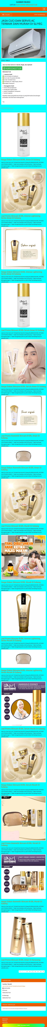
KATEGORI (6, 14)
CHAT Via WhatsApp (39, 14)
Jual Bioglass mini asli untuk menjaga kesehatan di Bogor (14, 1008)
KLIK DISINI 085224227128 (26, 5)
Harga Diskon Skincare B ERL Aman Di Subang (20, 160)
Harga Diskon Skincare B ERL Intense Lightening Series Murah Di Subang (21, 671)
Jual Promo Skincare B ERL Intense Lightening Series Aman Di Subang (20, 217)
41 (33, 971)
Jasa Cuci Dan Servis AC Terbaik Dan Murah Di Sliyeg (13, 986)
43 (38, 971)
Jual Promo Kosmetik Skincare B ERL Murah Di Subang (20, 844)
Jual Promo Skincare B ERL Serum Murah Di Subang (23, 729)
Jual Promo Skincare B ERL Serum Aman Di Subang (22, 330)
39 (27, 971)
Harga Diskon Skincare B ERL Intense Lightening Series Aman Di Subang (21, 273)
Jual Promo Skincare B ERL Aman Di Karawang (20, 960)
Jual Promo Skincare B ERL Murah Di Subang (20, 526)
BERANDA (5, 1019)
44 (40, 971)
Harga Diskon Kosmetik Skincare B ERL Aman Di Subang (21, 469)
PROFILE (4, 1020)
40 (29, 971)
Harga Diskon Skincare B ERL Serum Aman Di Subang (23, 386)
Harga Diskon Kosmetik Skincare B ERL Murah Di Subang (21, 902)
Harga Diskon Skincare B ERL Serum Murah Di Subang (20, 786)
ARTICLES (5, 1022)
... (24, 971)
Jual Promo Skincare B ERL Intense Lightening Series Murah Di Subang (20, 639)
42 (35, 971)
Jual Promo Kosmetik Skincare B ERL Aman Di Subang (20, 437)
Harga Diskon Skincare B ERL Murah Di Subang (21, 582)
